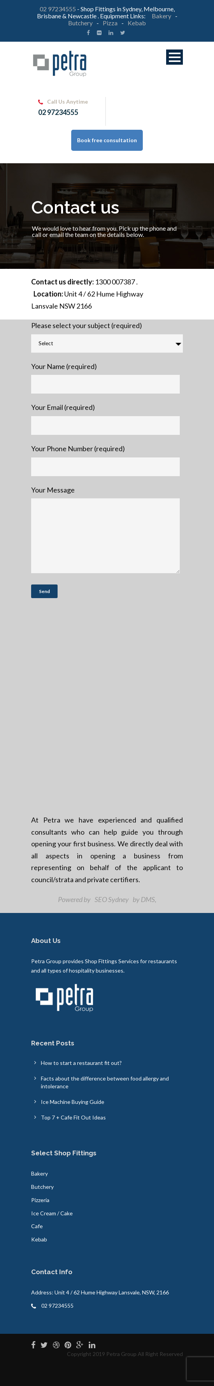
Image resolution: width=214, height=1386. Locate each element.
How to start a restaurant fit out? (81, 1062)
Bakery (162, 15)
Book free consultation (107, 140)
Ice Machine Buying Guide (72, 1101)
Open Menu (174, 57)
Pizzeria (40, 1200)
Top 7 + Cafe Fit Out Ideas (73, 1117)
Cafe (37, 1226)
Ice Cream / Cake (52, 1213)
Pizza (110, 22)
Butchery (80, 22)
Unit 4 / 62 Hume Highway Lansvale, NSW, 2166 (111, 1292)
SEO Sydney (112, 899)
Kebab (137, 22)
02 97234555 (58, 8)
